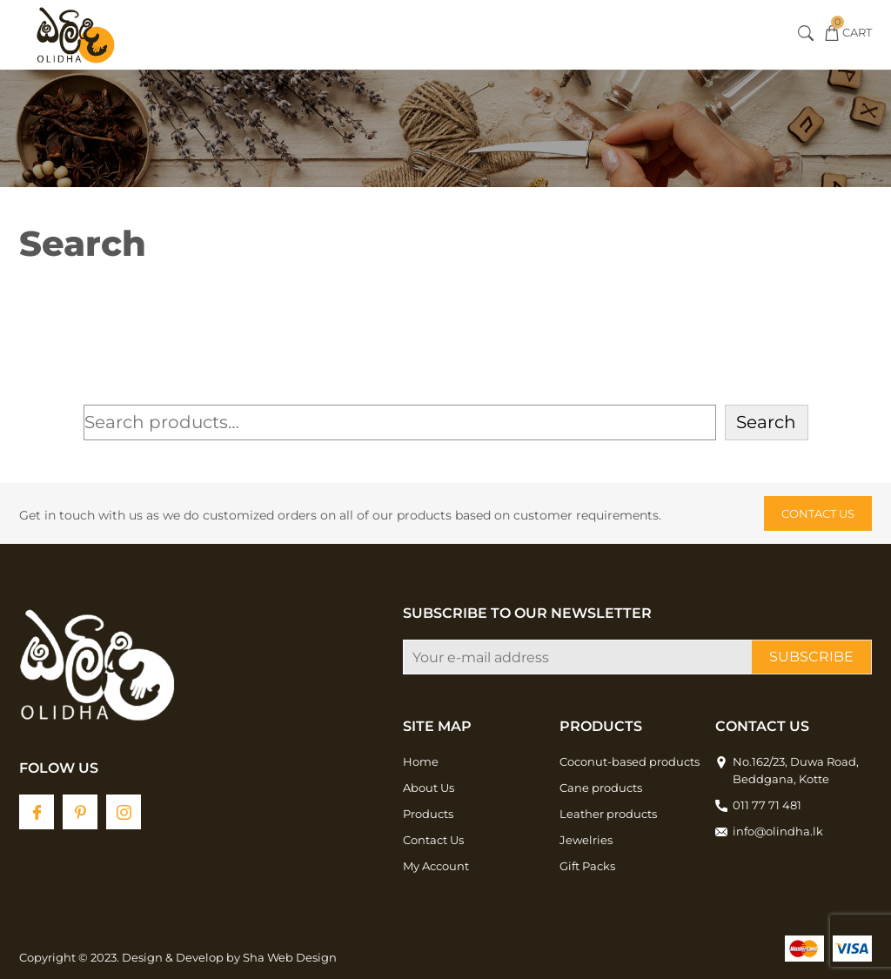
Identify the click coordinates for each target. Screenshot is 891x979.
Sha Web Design (290, 957)
